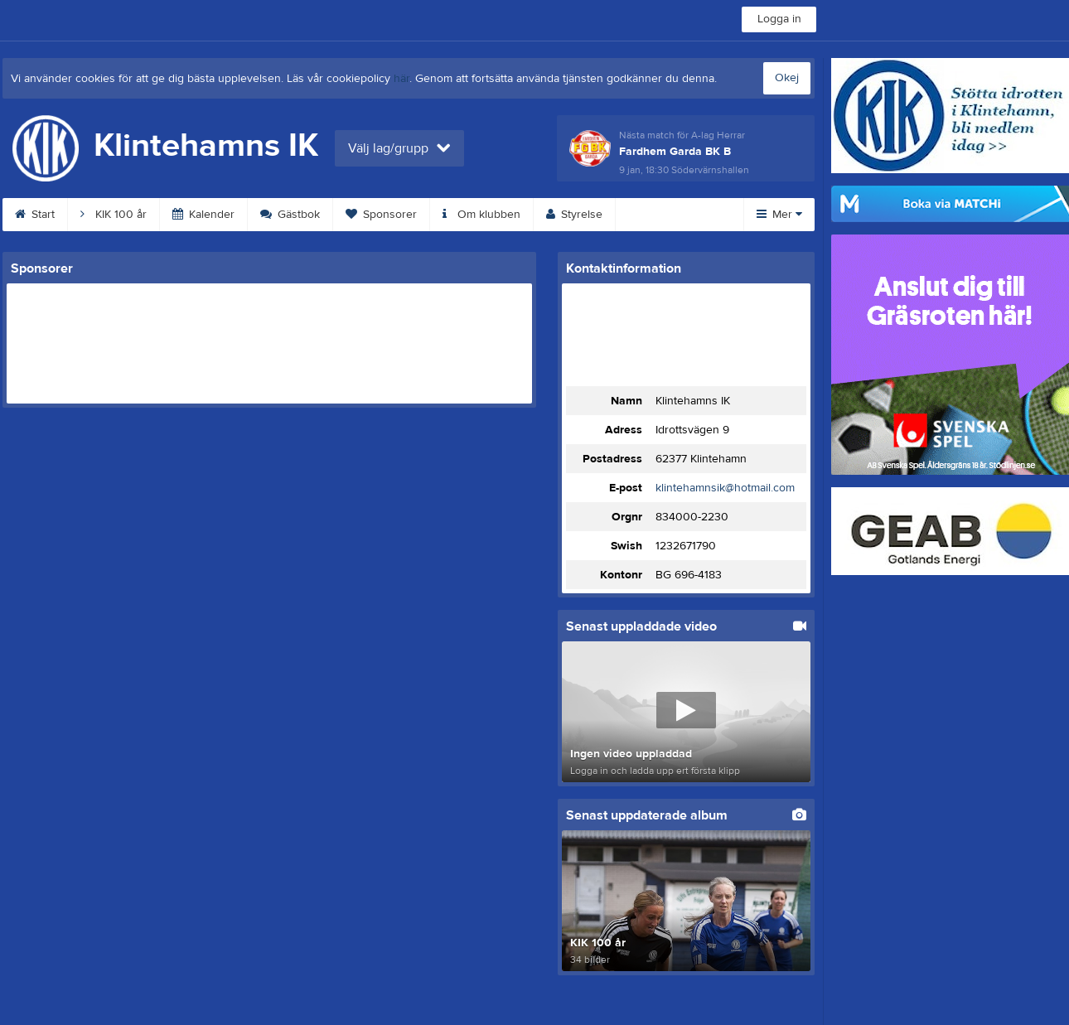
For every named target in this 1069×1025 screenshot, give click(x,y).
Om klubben (481, 214)
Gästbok (290, 214)
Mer (779, 214)
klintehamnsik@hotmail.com (725, 488)
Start (35, 214)
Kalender (203, 214)
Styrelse (574, 214)
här (401, 78)
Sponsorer (381, 214)
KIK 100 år (113, 214)
